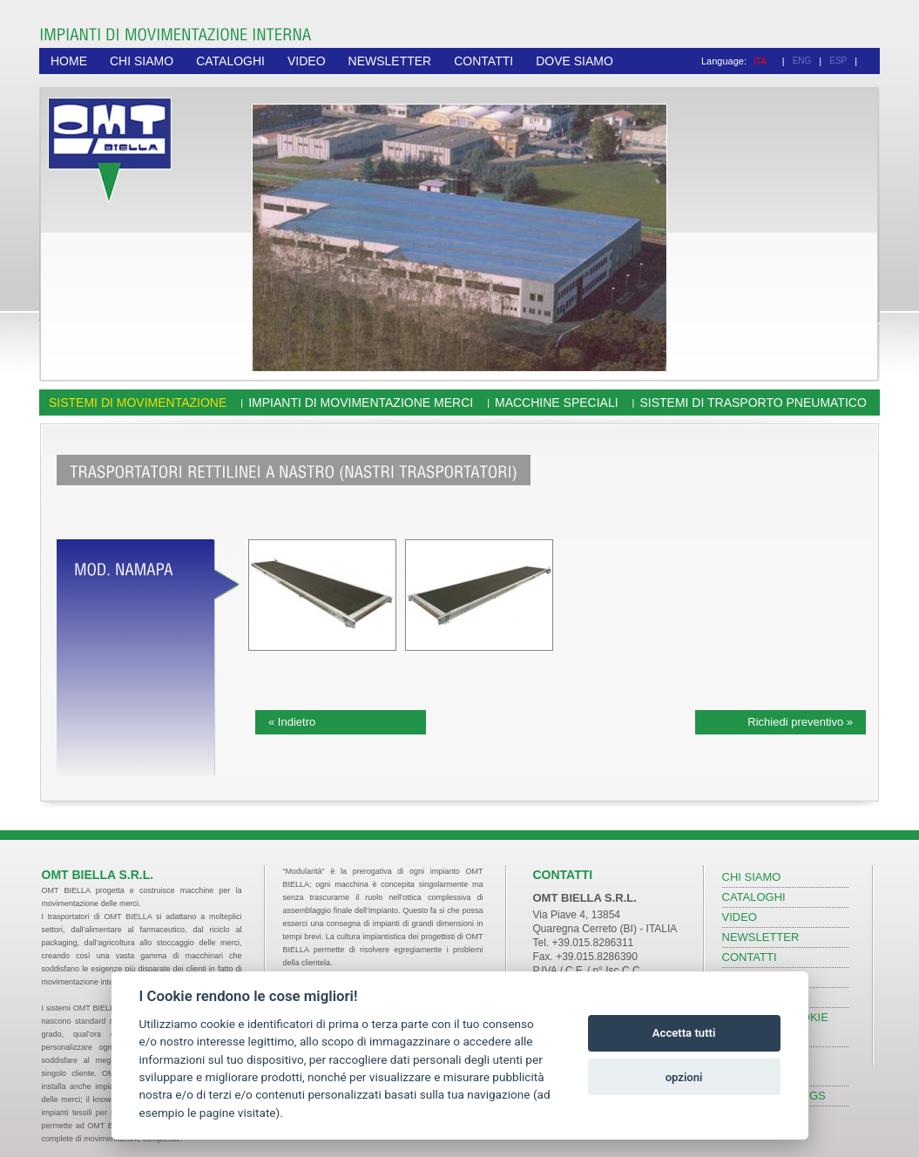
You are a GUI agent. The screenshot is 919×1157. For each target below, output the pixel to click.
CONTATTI (483, 61)
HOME (69, 61)
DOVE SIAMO (574, 61)
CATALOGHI (230, 61)
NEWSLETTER (390, 61)
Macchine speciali (556, 402)
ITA (760, 61)
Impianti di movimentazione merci (360, 402)
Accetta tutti (684, 1032)
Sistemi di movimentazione (137, 402)
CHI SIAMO (141, 61)
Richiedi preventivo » (800, 721)
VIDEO (306, 61)
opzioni (684, 1077)
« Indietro (291, 721)
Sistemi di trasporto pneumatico (752, 402)
